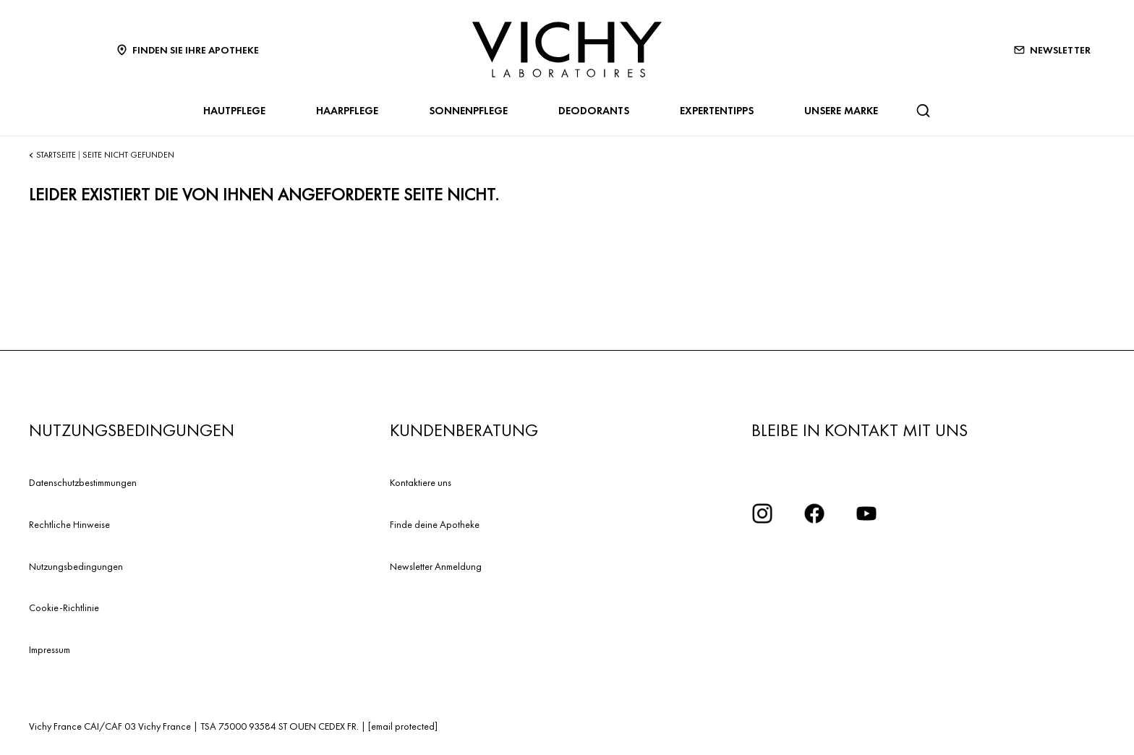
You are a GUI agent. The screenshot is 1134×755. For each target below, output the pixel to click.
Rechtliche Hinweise (69, 524)
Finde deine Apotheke (434, 524)
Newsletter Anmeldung (436, 566)
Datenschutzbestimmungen (83, 482)
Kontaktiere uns (420, 482)
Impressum (49, 649)
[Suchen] (923, 110)
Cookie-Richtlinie (64, 607)
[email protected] (403, 726)
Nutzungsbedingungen (76, 566)
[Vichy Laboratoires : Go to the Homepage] (567, 49)
